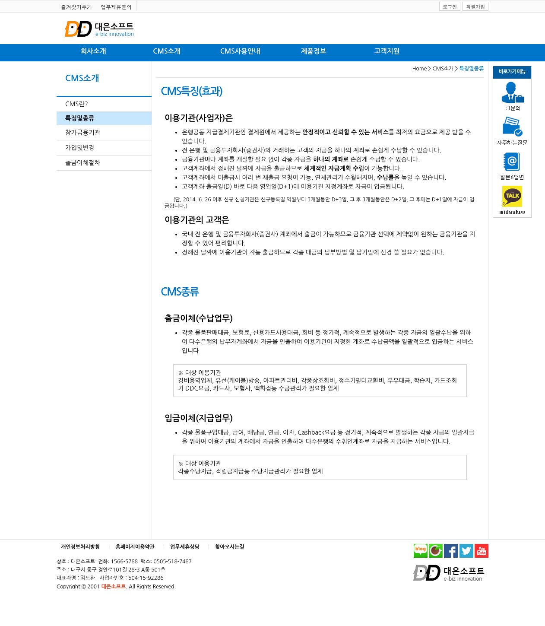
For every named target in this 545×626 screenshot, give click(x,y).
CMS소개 (166, 51)
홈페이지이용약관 (135, 547)
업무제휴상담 (185, 547)
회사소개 (93, 51)
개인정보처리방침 (80, 547)
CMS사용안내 (240, 51)
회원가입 (475, 6)
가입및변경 (80, 148)
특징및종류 (80, 118)
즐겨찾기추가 (76, 6)
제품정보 (313, 51)
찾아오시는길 (229, 547)
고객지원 (387, 51)
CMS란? (76, 104)
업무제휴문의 (116, 6)
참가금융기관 (82, 133)
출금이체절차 (82, 163)
